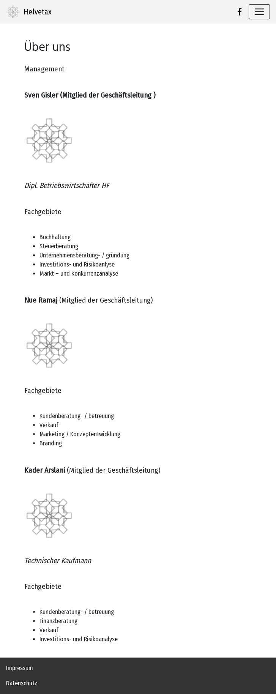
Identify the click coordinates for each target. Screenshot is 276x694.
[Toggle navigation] (259, 11)
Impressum (19, 668)
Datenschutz (21, 683)
